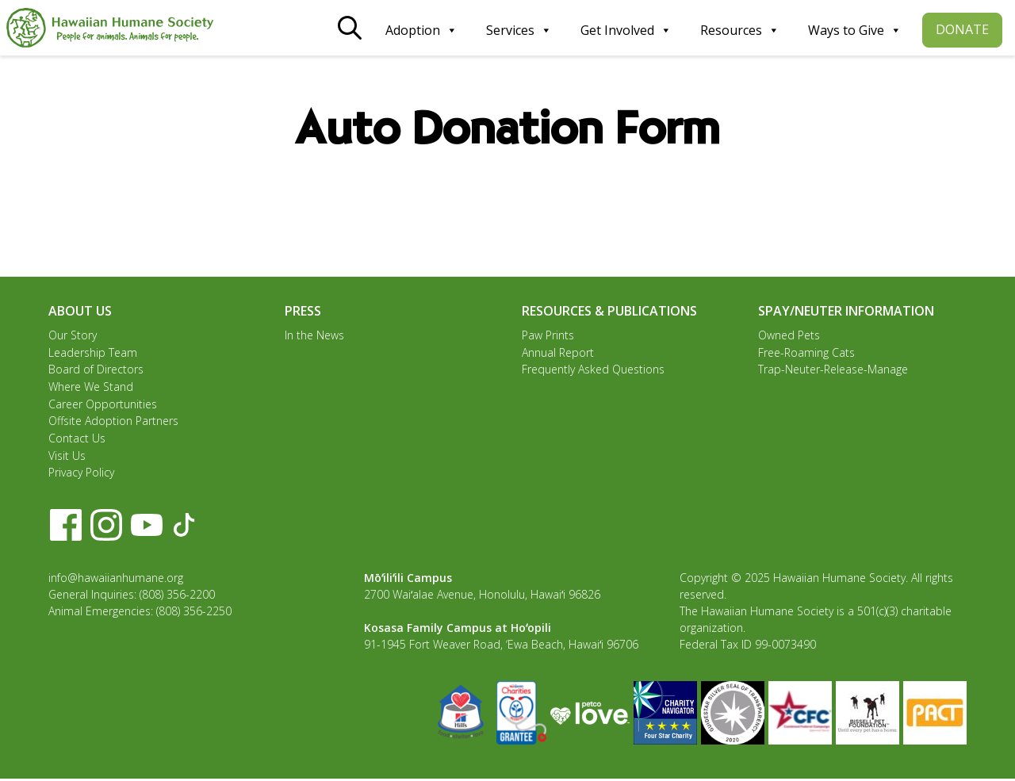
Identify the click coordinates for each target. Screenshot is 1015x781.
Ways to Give (855, 30)
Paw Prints (548, 335)
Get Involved (626, 30)
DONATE (962, 29)
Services (519, 30)
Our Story (72, 335)
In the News (314, 335)
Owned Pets (789, 335)
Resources (739, 30)
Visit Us (67, 457)
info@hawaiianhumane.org (115, 580)
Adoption (421, 30)
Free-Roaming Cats (806, 352)
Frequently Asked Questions (593, 369)
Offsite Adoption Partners (113, 422)
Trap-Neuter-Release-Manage (833, 369)
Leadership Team (92, 352)
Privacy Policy (81, 474)
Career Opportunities (102, 404)
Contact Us (76, 439)
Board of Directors (96, 369)
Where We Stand (90, 387)
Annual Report (558, 352)
